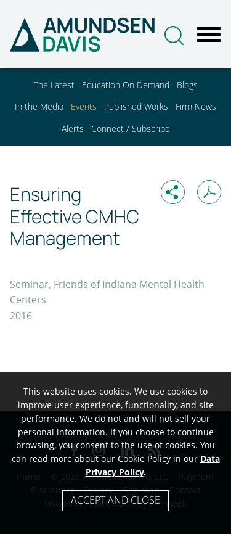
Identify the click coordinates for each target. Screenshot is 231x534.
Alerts (73, 128)
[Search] (174, 35)
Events (84, 106)
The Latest (54, 85)
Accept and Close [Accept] (115, 500)
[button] (173, 192)
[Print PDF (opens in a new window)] (209, 192)
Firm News (196, 106)
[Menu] (209, 35)
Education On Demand (125, 85)
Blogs (187, 85)
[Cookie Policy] (115, 453)
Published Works (136, 106)
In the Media (39, 106)
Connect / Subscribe (130, 128)
